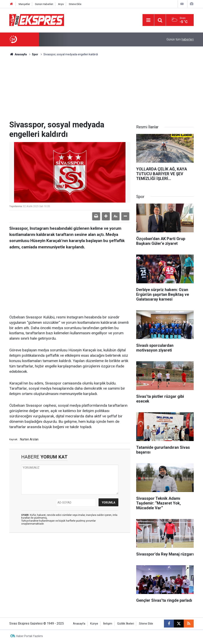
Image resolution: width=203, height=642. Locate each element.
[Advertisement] (101, 90)
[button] (106, 216)
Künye (94, 623)
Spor (35, 54)
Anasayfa (18, 54)
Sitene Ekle (75, 4)
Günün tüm (180, 39)
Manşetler (24, 4)
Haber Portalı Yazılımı (29, 636)
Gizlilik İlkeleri (125, 623)
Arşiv (61, 4)
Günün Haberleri (44, 4)
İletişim (107, 623)
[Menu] (148, 20)
